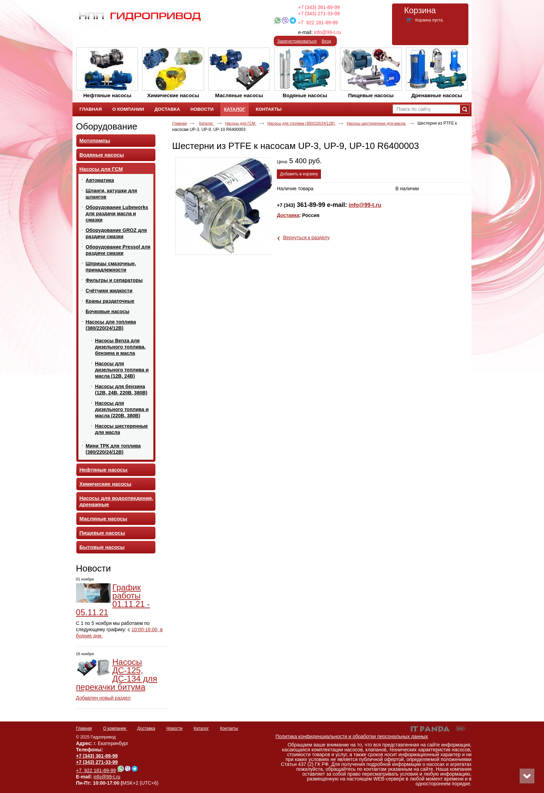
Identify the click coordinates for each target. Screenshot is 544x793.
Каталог (234, 109)
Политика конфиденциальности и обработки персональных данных (351, 736)
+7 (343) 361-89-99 (319, 7)
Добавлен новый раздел (103, 698)
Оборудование (106, 126)
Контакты (229, 728)
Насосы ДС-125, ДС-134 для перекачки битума (116, 674)
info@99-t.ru (327, 32)
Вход (326, 41)
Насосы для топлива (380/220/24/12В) (301, 123)
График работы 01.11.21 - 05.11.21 (113, 600)
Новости (93, 568)
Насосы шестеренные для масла (376, 123)
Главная (179, 123)
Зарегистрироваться (296, 41)
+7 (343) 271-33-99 (319, 13)
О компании (115, 728)
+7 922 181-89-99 (318, 22)
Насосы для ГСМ (240, 123)
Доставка (288, 215)
